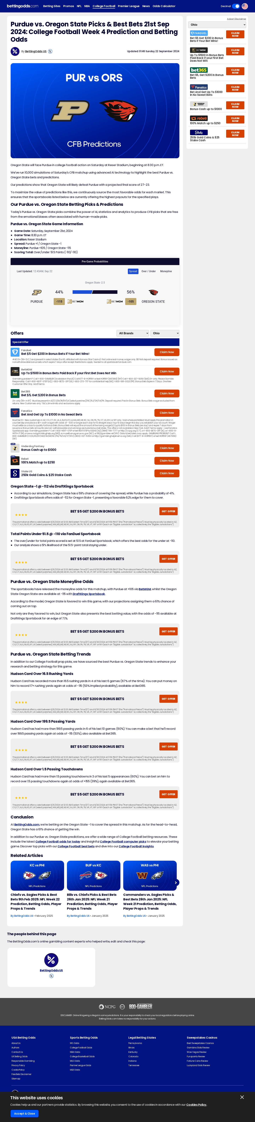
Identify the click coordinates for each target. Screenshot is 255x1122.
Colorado (133, 1056)
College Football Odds (81, 1047)
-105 (131, 301)
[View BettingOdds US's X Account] (50, 51)
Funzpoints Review (196, 1056)
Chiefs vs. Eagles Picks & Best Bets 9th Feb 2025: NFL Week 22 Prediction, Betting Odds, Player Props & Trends (36, 901)
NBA (87, 6)
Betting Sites (51, 6)
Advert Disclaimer (236, 19)
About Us (16, 1043)
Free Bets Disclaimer (21, 1074)
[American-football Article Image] (37, 876)
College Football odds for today (57, 842)
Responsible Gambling (23, 1060)
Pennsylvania (135, 1043)
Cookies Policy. (196, 1105)
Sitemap (16, 1078)
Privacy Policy (18, 1065)
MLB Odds (75, 1069)
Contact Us (17, 1052)
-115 (59, 301)
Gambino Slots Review (198, 1047)
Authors (15, 1047)
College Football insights (136, 846)
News (146, 6)
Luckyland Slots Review (198, 1065)
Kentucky (132, 1052)
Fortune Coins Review (197, 1060)
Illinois (131, 1047)
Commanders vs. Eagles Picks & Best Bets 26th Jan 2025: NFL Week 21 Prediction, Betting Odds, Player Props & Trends (150, 901)
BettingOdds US (36, 51)
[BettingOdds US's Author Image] (51, 960)
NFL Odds (74, 1043)
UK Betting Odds (20, 1056)
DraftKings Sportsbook (89, 594)
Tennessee (133, 1065)
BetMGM (145, 589)
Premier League (128, 6)
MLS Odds (75, 1060)
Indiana (132, 1060)
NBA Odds (75, 1052)
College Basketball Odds (82, 1056)
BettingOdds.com (26, 825)
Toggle (236, 6)
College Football (104, 6)
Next (175, 882)
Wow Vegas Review (196, 1052)
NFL (79, 6)
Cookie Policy (18, 1069)
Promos (68, 6)
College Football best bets (76, 846)
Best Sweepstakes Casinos (200, 1043)
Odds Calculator (164, 6)
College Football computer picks (123, 842)
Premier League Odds (80, 1065)
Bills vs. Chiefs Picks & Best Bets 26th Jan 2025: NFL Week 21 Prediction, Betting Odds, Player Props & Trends (92, 901)
